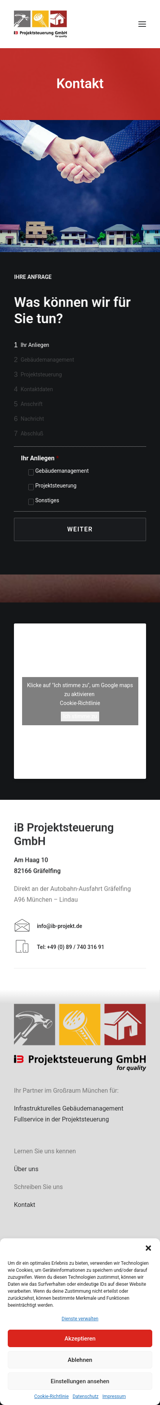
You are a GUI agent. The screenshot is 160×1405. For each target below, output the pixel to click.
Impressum (114, 1396)
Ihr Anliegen (40, 458)
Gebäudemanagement (62, 471)
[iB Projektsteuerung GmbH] (40, 24)
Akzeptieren (79, 1338)
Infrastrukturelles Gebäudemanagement (68, 1108)
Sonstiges (47, 500)
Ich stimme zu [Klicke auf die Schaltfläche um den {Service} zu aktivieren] (80, 716)
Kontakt (24, 1204)
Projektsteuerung (55, 485)
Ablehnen (80, 1359)
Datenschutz (85, 1396)
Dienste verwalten (80, 1318)
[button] (148, 1248)
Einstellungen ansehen (80, 1381)
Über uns (26, 1169)
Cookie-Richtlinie (51, 1396)
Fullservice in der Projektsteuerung (61, 1119)
